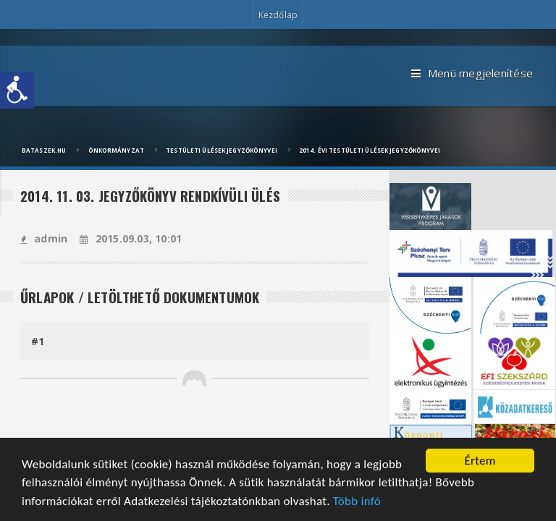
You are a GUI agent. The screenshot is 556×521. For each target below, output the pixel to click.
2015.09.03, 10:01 (131, 238)
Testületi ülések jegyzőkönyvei (221, 150)
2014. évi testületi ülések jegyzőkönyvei (369, 150)
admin (43, 238)
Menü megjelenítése (472, 73)
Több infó (357, 502)
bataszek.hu (44, 150)
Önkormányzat (116, 150)
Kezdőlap (278, 15)
